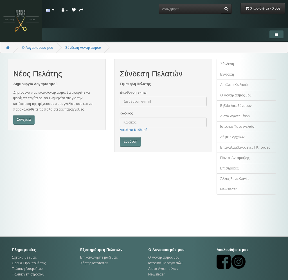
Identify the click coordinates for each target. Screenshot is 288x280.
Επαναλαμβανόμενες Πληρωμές (245, 147)
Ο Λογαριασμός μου (235, 95)
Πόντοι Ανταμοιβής (234, 158)
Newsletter (228, 189)
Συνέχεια (24, 120)
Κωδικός (126, 113)
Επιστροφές (229, 168)
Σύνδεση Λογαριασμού (83, 48)
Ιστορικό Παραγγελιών (237, 127)
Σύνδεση (227, 64)
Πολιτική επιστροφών (28, 274)
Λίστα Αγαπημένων (235, 116)
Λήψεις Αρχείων (232, 137)
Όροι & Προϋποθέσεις (29, 263)
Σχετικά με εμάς (24, 257)
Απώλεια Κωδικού (133, 130)
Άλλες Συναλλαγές (234, 179)
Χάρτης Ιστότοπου (94, 263)
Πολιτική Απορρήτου (27, 269)
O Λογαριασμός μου (37, 48)
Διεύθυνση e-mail (133, 92)
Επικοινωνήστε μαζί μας (99, 257)
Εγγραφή (227, 74)
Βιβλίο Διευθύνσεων (235, 106)
